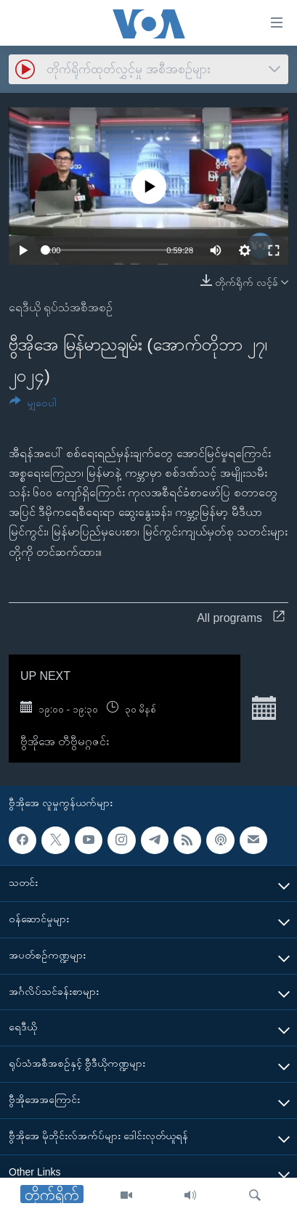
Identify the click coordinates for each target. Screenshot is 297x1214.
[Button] (33, 405)
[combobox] (148, 69)
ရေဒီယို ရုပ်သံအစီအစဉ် (61, 307)
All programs (241, 618)
